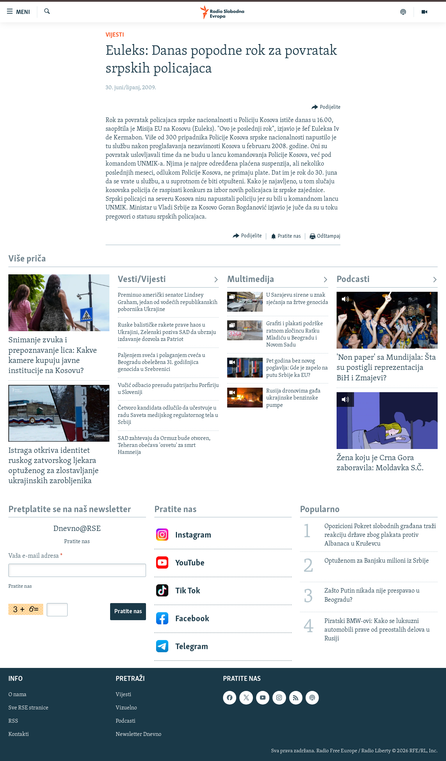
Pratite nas (128, 611)
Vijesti (115, 35)
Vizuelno (126, 708)
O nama (17, 695)
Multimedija (277, 279)
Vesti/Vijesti (168, 279)
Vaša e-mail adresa (35, 556)
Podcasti (387, 279)
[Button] (326, 107)
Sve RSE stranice (28, 708)
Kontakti (18, 735)
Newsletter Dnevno (138, 735)
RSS (13, 721)
